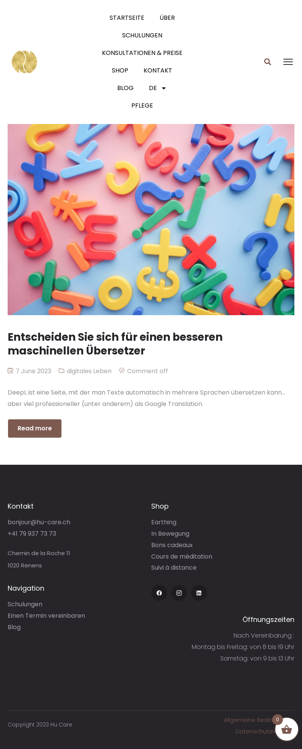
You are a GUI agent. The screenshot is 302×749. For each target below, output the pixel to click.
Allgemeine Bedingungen (259, 720)
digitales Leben (89, 371)
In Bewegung (170, 533)
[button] (268, 62)
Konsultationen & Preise (142, 52)
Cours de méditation (181, 556)
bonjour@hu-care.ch (39, 522)
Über (167, 17)
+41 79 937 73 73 (32, 533)
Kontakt (158, 70)
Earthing (163, 522)
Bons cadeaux (172, 545)
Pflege (142, 105)
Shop (120, 70)
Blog (125, 88)
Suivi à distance (174, 567)
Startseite (127, 17)
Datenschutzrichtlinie (265, 731)
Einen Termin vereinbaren (46, 615)
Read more (35, 428)
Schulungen (142, 35)
